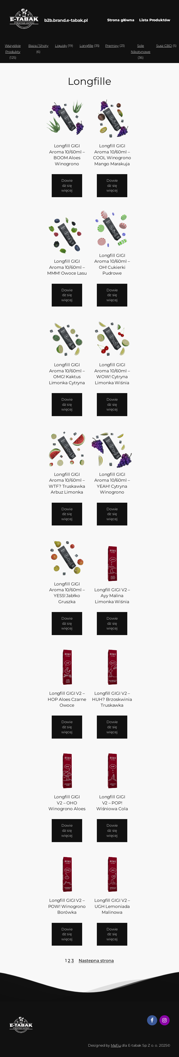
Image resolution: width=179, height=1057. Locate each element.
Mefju (116, 1045)
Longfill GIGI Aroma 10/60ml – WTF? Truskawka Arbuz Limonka (67, 483)
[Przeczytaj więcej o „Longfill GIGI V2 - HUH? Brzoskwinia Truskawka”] (112, 727)
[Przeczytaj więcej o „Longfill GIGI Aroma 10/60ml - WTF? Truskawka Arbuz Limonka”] (67, 514)
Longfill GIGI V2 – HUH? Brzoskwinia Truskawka (112, 699)
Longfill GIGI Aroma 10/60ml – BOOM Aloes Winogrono (67, 154)
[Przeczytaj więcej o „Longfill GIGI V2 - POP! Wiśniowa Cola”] (112, 830)
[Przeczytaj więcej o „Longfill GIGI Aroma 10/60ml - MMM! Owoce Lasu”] (67, 295)
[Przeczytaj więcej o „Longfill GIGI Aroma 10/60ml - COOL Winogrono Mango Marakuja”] (112, 185)
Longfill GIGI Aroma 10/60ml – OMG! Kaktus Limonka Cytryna (67, 373)
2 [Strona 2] (69, 960)
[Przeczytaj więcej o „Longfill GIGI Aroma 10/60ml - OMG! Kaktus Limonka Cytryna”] (67, 404)
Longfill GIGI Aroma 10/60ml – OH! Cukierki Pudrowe (112, 264)
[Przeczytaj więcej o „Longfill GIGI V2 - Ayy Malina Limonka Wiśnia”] (112, 623)
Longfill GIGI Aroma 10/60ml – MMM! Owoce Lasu (67, 267)
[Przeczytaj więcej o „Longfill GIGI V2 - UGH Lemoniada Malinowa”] (112, 934)
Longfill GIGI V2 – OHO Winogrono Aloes (66, 802)
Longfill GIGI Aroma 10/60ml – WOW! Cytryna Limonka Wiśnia (112, 373)
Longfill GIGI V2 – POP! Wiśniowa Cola (112, 802)
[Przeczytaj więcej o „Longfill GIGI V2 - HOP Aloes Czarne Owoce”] (67, 727)
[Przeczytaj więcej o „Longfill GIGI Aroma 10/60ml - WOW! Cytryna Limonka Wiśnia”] (112, 404)
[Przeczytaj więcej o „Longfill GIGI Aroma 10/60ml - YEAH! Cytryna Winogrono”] (112, 514)
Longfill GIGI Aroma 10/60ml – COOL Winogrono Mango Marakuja (112, 154)
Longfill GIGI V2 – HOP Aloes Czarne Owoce (67, 699)
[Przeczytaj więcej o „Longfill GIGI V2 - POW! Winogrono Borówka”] (67, 934)
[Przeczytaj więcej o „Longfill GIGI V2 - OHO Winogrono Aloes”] (67, 830)
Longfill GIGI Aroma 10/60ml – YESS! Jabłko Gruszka (67, 592)
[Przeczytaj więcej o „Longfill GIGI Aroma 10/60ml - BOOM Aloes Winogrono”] (67, 185)
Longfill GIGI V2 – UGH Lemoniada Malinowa (112, 906)
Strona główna (120, 20)
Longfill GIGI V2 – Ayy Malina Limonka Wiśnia (112, 595)
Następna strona (96, 960)
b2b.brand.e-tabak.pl (66, 20)
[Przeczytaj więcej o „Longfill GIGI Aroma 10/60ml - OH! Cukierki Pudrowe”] (112, 295)
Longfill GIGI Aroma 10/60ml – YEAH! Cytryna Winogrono (112, 483)
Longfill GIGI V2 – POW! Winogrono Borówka (67, 906)
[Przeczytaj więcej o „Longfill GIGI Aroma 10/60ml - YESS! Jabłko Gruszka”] (67, 623)
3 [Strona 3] (72, 960)
